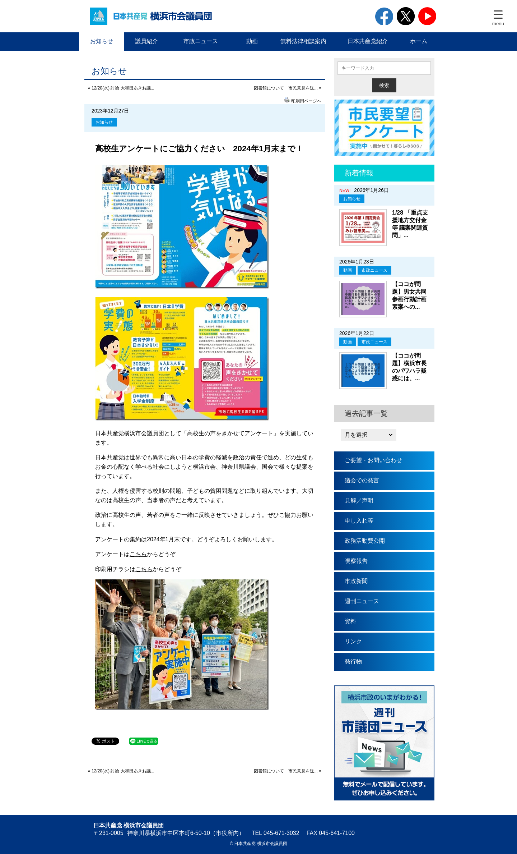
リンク (353, 641)
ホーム (418, 41)
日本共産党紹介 (368, 41)
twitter (406, 16)
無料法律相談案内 (303, 41)
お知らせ (101, 41)
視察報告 (356, 561)
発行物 (353, 661)
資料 (350, 621)
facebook (384, 16)
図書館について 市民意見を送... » (287, 88)
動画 (252, 41)
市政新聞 (356, 581)
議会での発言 (362, 480)
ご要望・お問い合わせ (373, 460)
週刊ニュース (362, 601)
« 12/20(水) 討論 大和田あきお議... (121, 88)
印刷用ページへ (306, 101)
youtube (427, 16)
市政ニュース (200, 41)
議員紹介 (146, 41)
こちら (138, 554)
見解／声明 (359, 500)
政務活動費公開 (365, 541)
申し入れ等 (359, 521)
